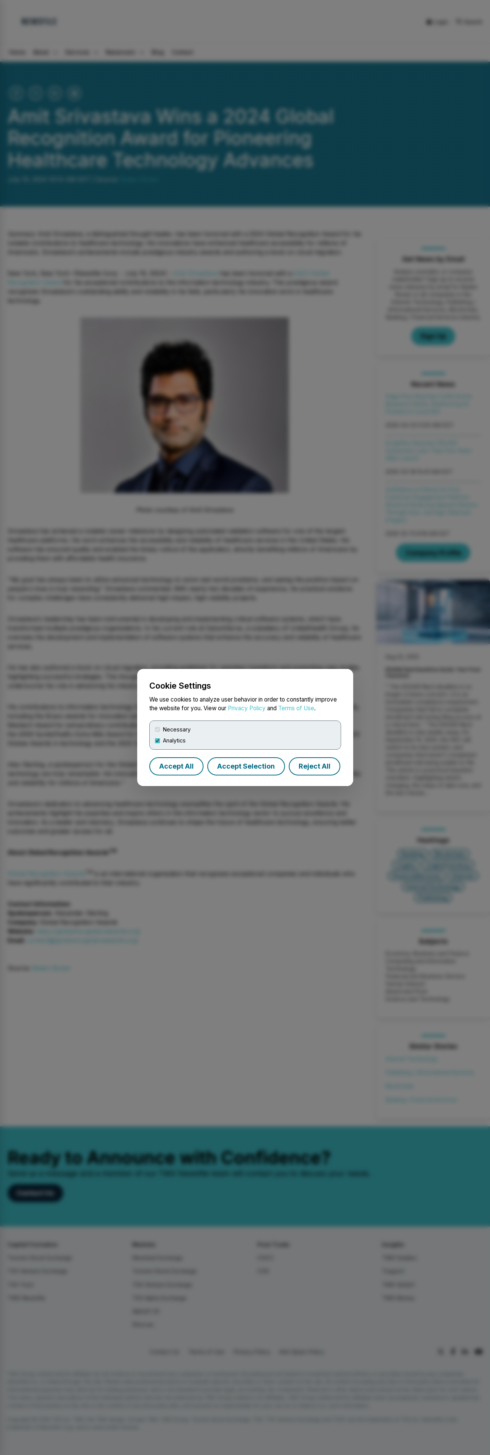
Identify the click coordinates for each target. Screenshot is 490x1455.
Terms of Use (296, 708)
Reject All (314, 766)
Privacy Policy (247, 708)
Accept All (176, 766)
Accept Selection (246, 766)
